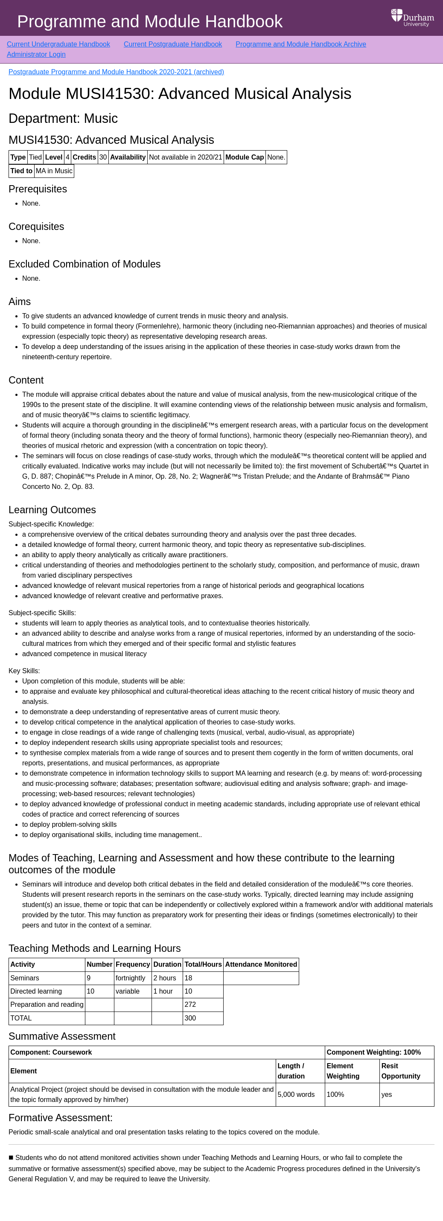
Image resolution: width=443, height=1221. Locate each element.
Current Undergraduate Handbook (58, 44)
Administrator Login (36, 54)
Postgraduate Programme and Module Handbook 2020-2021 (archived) (116, 72)
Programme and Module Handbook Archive (301, 44)
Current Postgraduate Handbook (173, 44)
